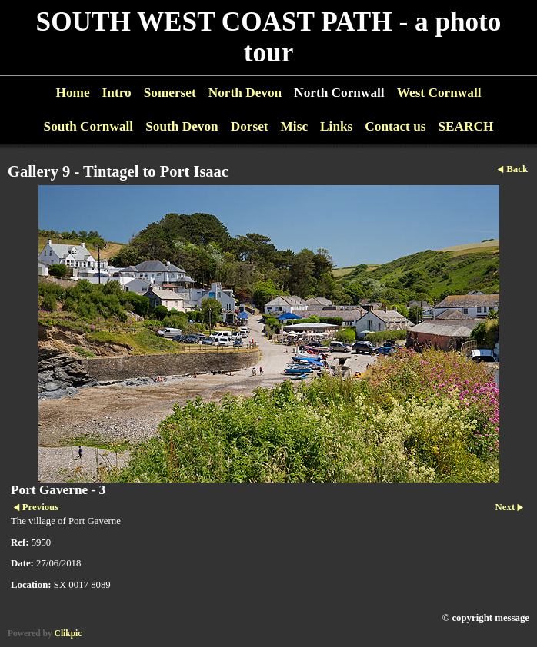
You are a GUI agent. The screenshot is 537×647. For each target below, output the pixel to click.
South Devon (181, 126)
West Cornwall (439, 92)
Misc (294, 126)
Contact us (395, 126)
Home (72, 92)
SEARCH (465, 126)
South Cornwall (89, 126)
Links (336, 126)
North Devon (245, 92)
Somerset (170, 92)
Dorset (249, 126)
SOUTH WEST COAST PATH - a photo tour (269, 37)
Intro (117, 92)
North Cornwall (339, 92)
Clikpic (68, 633)
